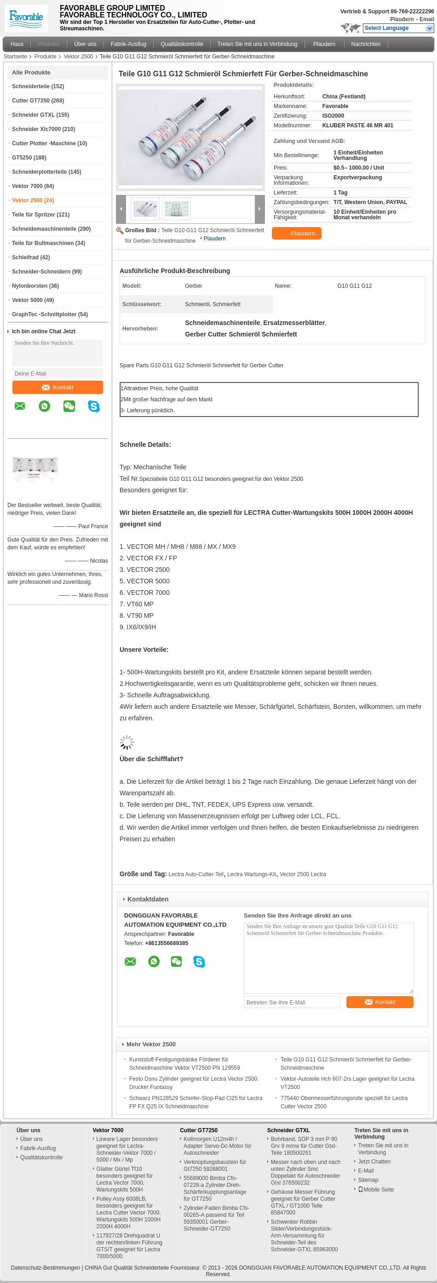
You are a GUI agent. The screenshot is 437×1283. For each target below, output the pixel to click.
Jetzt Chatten (374, 1161)
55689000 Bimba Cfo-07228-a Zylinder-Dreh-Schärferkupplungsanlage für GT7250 (215, 1188)
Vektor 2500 (78, 56)
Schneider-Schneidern (41, 271)
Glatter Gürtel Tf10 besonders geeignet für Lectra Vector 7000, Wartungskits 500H (125, 1179)
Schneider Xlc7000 (36, 129)
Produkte (49, 44)
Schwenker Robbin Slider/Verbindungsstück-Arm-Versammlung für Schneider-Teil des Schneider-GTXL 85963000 (304, 1236)
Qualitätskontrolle (182, 44)
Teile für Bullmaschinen (43, 243)
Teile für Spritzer (33, 214)
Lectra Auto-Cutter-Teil (196, 874)
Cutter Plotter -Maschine (44, 143)
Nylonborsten (29, 286)
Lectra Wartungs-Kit (251, 874)
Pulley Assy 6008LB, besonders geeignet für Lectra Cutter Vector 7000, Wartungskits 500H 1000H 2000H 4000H (129, 1213)
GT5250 (22, 157)
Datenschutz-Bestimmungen (45, 1268)
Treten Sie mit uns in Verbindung (258, 44)
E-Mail (366, 1171)
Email (427, 19)
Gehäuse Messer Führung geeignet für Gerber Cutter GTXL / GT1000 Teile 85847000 (303, 1202)
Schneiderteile (31, 86)
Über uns (85, 44)
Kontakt (57, 387)
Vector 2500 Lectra (303, 874)
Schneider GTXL (33, 115)
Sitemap (368, 1180)
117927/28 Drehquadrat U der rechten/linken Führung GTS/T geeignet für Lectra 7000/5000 (129, 1246)
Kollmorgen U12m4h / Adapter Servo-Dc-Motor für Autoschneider (217, 1146)
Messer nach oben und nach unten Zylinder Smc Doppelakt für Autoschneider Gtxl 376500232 (305, 1172)
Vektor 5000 (27, 300)
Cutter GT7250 (31, 100)
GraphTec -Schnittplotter (44, 314)
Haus (17, 44)
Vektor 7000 (27, 186)
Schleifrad (25, 257)
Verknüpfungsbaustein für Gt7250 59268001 (215, 1165)
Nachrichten (366, 44)
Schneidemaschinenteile (44, 229)
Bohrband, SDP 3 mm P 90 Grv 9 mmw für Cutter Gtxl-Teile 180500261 (304, 1146)
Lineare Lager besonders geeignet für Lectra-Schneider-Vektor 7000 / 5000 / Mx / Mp (127, 1149)
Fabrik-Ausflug (128, 44)
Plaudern (402, 19)
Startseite (15, 56)
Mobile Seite (376, 1189)
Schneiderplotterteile (39, 172)
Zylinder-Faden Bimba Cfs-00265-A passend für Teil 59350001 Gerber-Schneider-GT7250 (216, 1218)
